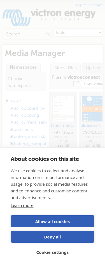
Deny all (52, 237)
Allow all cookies (52, 221)
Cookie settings (52, 252)
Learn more (22, 205)
